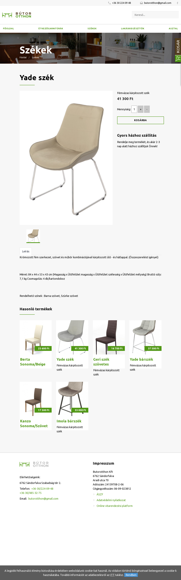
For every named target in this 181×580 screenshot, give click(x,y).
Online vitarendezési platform (115, 505)
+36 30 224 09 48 (119, 3)
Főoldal (8, 28)
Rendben (131, 574)
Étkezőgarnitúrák (50, 28)
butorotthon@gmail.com (155, 3)
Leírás (25, 251)
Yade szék (65, 359)
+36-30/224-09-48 (42, 488)
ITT (112, 574)
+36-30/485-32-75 (31, 492)
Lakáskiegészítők (132, 28)
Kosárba (140, 120)
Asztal (173, 28)
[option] (66, 158)
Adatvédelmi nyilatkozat (111, 500)
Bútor (24, 15)
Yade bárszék (141, 359)
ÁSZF (100, 494)
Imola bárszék (69, 421)
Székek (92, 28)
